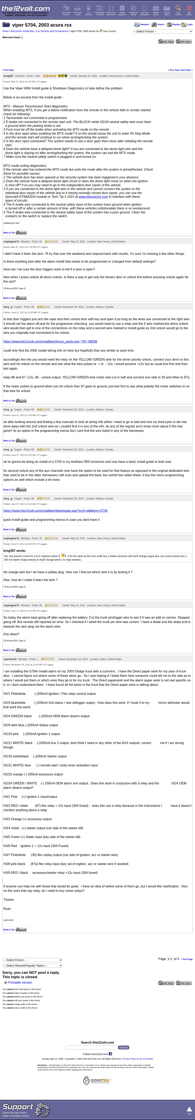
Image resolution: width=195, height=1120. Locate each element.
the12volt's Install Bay (22, 31)
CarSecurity (88, 14)
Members (141, 24)
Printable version (20, 982)
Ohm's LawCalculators (111, 14)
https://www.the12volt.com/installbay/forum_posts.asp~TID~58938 (50, 341)
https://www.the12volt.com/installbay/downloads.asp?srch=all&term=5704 (55, 510)
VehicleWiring (156, 14)
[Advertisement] (97, 56)
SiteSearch (178, 14)
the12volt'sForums (66, 14)
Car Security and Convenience (52, 31)
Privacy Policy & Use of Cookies (138, 1059)
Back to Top (9, 233)
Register (174, 24)
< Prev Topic (174, 70)
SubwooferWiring (133, 14)
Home (5, 31)
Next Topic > (187, 70)
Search (157, 24)
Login (187, 24)
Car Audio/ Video (77, 14)
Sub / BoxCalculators (144, 14)
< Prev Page (8, 70)
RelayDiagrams (122, 14)
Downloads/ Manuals (99, 14)
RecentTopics (167, 14)
